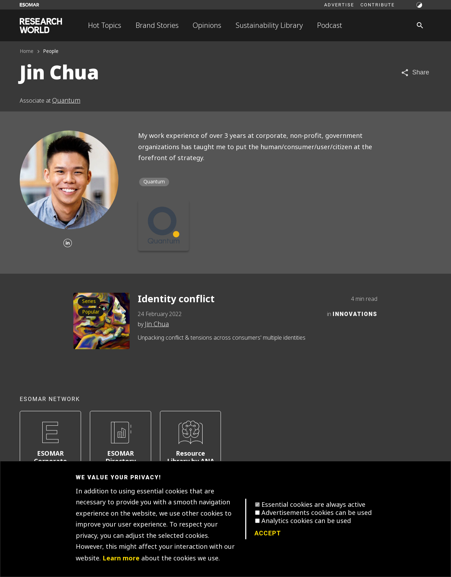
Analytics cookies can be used (306, 521)
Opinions (207, 25)
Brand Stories (157, 25)
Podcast (329, 25)
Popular (90, 312)
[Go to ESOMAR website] (29, 5)
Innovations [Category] (355, 313)
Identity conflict (176, 299)
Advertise (339, 4)
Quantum (66, 100)
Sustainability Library (269, 25)
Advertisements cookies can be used (316, 512)
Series (89, 301)
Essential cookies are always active (313, 504)
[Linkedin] (67, 243)
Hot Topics (104, 25)
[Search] (420, 25)
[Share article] (415, 72)
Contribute (377, 4)
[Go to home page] (41, 25)
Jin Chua (157, 324)
